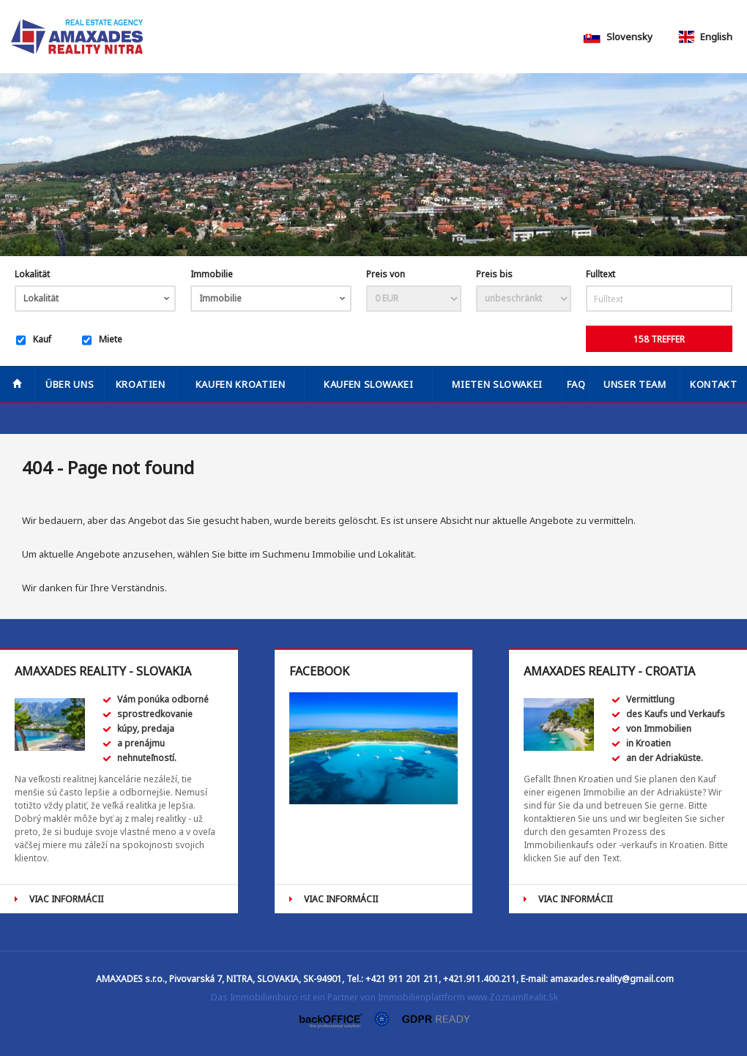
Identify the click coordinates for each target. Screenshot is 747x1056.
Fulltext (600, 274)
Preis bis (494, 274)
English (704, 36)
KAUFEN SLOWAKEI (369, 384)
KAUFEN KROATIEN (241, 384)
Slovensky (618, 36)
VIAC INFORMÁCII (66, 899)
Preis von (385, 274)
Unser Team (634, 384)
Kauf (33, 340)
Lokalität (32, 274)
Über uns (69, 384)
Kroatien (141, 384)
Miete (102, 340)
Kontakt (713, 384)
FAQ (576, 384)
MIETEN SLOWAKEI (497, 384)
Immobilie (211, 274)
